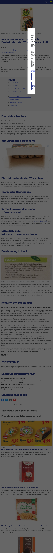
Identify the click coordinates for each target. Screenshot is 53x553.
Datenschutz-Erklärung (34, 70)
